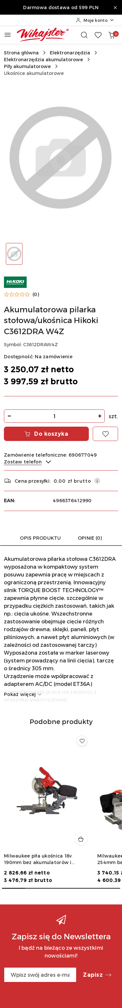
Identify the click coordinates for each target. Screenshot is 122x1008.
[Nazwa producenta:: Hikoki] (15, 281)
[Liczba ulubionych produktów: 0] (98, 35)
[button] (21, 294)
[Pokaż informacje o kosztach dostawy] (97, 480)
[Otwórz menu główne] (7, 34)
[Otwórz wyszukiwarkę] (84, 35)
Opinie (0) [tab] (90, 538)
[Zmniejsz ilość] (9, 416)
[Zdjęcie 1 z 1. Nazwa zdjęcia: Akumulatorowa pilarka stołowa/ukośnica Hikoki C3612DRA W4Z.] (14, 254)
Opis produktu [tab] (40, 538)
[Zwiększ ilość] (99, 416)
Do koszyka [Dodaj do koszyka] (46, 434)
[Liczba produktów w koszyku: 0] (111, 35)
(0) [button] (36, 294)
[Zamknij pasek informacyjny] (115, 7)
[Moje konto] (95, 20)
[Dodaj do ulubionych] (105, 434)
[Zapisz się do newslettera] (40, 974)
